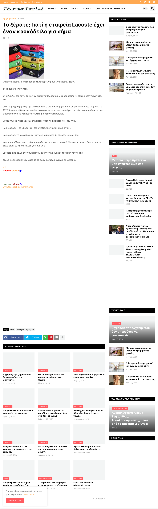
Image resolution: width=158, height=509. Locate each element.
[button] (145, 8)
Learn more (28, 494)
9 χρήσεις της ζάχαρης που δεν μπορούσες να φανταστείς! (17, 377)
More (86, 8)
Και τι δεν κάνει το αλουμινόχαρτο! (83, 483)
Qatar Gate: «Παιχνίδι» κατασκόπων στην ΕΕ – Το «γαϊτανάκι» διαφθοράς (139, 198)
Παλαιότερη (97, 498)
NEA (74, 8)
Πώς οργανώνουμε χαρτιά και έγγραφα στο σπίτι (89, 375)
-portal (12, 170)
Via (4, 167)
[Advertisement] (54, 225)
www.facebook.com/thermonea (54, 224)
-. (13, 183)
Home (5, 2)
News (51, 8)
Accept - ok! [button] (15, 500)
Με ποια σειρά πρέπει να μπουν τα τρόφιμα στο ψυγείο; (51, 377)
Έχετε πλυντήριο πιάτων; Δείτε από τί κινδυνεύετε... (87, 447)
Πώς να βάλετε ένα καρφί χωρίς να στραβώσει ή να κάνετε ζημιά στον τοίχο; (16, 485)
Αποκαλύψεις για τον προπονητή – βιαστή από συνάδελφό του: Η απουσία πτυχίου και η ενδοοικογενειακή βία (140, 231)
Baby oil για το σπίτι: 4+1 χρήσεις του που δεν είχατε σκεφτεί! (17, 449)
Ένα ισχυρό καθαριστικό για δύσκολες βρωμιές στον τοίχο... (88, 413)
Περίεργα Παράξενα (25, 329)
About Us (14, 2)
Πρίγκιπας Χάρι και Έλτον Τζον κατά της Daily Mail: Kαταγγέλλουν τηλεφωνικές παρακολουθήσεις (139, 252)
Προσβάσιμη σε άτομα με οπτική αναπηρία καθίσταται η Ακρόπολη (139, 213)
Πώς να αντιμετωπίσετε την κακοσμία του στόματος (18, 411)
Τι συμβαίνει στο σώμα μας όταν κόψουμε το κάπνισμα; (52, 483)
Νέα (22, 18)
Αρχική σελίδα (10, 18)
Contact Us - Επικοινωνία (31, 2)
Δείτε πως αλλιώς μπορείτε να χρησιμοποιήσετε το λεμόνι (52, 449)
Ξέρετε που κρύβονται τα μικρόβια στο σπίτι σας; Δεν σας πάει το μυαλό (52, 413)
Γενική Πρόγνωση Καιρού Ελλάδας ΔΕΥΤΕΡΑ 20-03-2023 (139, 183)
